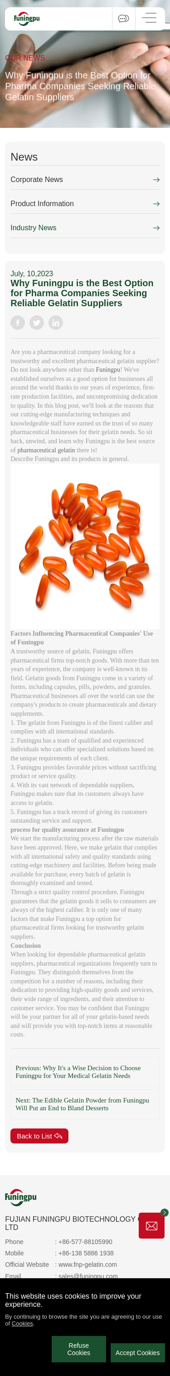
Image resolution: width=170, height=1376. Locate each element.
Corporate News (36, 179)
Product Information (42, 203)
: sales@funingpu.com (86, 1276)
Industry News (33, 228)
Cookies (22, 1323)
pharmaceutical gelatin (46, 450)
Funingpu (108, 369)
